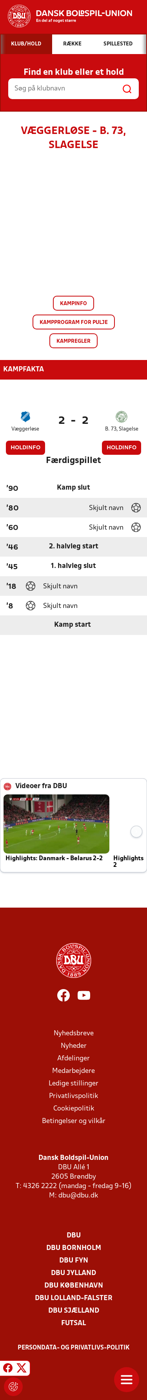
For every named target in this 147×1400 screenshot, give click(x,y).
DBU (74, 1235)
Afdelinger (73, 1058)
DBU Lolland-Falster (74, 1298)
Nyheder (74, 1046)
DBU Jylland (73, 1273)
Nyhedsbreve (74, 1033)
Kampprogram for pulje (74, 322)
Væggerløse (25, 429)
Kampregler (73, 341)
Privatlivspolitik (73, 1096)
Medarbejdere (73, 1071)
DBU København (73, 1285)
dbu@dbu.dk (78, 1195)
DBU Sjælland (73, 1311)
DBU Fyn (73, 1260)
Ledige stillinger (73, 1083)
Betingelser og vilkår (73, 1121)
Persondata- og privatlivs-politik (74, 1348)
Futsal (73, 1323)
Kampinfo (73, 303)
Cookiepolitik (73, 1108)
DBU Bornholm (73, 1248)
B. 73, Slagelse (121, 429)
